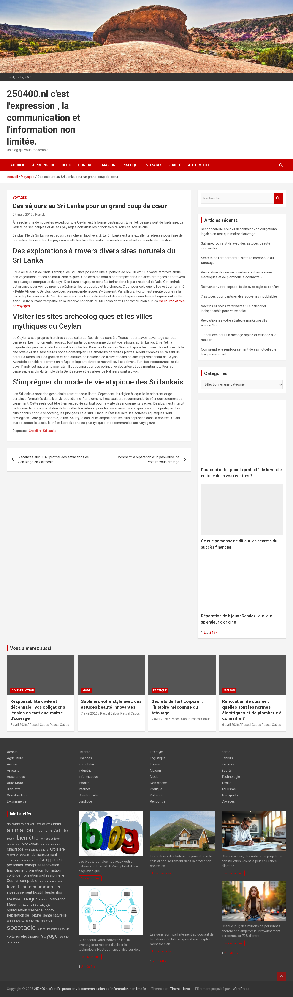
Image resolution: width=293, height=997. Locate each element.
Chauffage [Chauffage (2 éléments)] (15, 849)
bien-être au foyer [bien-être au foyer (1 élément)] (50, 838)
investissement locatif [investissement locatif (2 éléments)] (25, 892)
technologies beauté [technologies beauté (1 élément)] (58, 929)
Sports (227, 770)
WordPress (241, 989)
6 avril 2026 (230, 724)
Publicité (156, 795)
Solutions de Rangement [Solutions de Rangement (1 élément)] (39, 920)
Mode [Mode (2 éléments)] (11, 905)
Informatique (88, 777)
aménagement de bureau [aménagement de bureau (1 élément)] (21, 824)
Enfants (84, 752)
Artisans (13, 770)
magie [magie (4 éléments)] (29, 899)
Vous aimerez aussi (30, 648)
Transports (230, 795)
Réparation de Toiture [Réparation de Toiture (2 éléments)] (24, 915)
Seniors (227, 758)
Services (228, 764)
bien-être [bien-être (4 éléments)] (27, 838)
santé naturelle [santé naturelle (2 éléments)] (55, 915)
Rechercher (278, 198)
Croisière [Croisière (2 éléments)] (57, 849)
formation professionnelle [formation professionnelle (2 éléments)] (43, 875)
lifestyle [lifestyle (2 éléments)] (13, 899)
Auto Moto (198, 165)
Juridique (85, 801)
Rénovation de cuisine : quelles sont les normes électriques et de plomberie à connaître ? (252, 710)
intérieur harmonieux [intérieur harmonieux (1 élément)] (50, 881)
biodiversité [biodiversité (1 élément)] (13, 844)
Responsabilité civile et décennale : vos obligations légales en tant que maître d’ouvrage (37, 710)
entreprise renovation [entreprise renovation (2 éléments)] (42, 865)
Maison (109, 165)
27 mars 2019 (23, 214)
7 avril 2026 (18, 724)
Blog (66, 165)
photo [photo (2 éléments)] (49, 910)
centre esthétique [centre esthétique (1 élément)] (50, 844)
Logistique (157, 758)
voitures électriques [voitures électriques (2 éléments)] (23, 936)
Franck (40, 214)
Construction (23, 690)
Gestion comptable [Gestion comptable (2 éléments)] (22, 880)
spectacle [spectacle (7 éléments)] (21, 927)
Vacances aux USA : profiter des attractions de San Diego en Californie (53, 459)
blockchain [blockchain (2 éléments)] (30, 844)
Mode (86, 690)
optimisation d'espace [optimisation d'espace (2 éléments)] (25, 910)
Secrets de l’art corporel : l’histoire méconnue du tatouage (177, 707)
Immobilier (86, 764)
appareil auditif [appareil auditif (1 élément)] (43, 831)
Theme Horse (180, 989)
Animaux (13, 764)
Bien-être (14, 789)
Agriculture (15, 758)
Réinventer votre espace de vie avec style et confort (240, 287)
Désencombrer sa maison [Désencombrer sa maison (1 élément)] (21, 860)
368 (89, 967)
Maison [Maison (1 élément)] (43, 899)
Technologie (231, 777)
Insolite (84, 783)
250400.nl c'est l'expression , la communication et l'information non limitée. (43, 117)
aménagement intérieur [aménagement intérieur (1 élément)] (49, 824)
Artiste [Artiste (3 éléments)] (61, 830)
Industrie (85, 770)
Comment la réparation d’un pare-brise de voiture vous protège (148, 459)
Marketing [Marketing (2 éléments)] (57, 899)
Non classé (158, 783)
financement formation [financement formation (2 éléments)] (25, 870)
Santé (175, 165)
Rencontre (157, 801)
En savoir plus (90, 878)
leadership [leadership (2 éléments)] (53, 892)
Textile (226, 783)
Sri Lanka (49, 431)
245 (212, 632)
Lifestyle (156, 752)
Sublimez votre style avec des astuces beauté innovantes (111, 704)
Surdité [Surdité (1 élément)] (41, 929)
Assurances (16, 777)
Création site (88, 795)
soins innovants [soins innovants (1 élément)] (15, 920)
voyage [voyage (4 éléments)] (49, 936)
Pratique (130, 165)
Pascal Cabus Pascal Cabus (49, 724)
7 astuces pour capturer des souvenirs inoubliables (239, 296)
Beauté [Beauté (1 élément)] (11, 838)
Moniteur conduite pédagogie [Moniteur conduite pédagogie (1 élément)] (34, 905)
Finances (85, 758)
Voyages (154, 165)
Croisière (35, 431)
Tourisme (229, 789)
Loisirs (155, 764)
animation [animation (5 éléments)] (20, 830)
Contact (86, 165)
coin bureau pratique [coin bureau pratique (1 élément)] (36, 849)
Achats (12, 752)
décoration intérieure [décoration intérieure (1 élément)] (18, 854)
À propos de (43, 165)
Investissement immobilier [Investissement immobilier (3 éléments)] (34, 886)
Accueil (17, 165)
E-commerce (17, 801)
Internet (84, 789)
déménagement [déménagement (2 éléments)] (44, 854)
